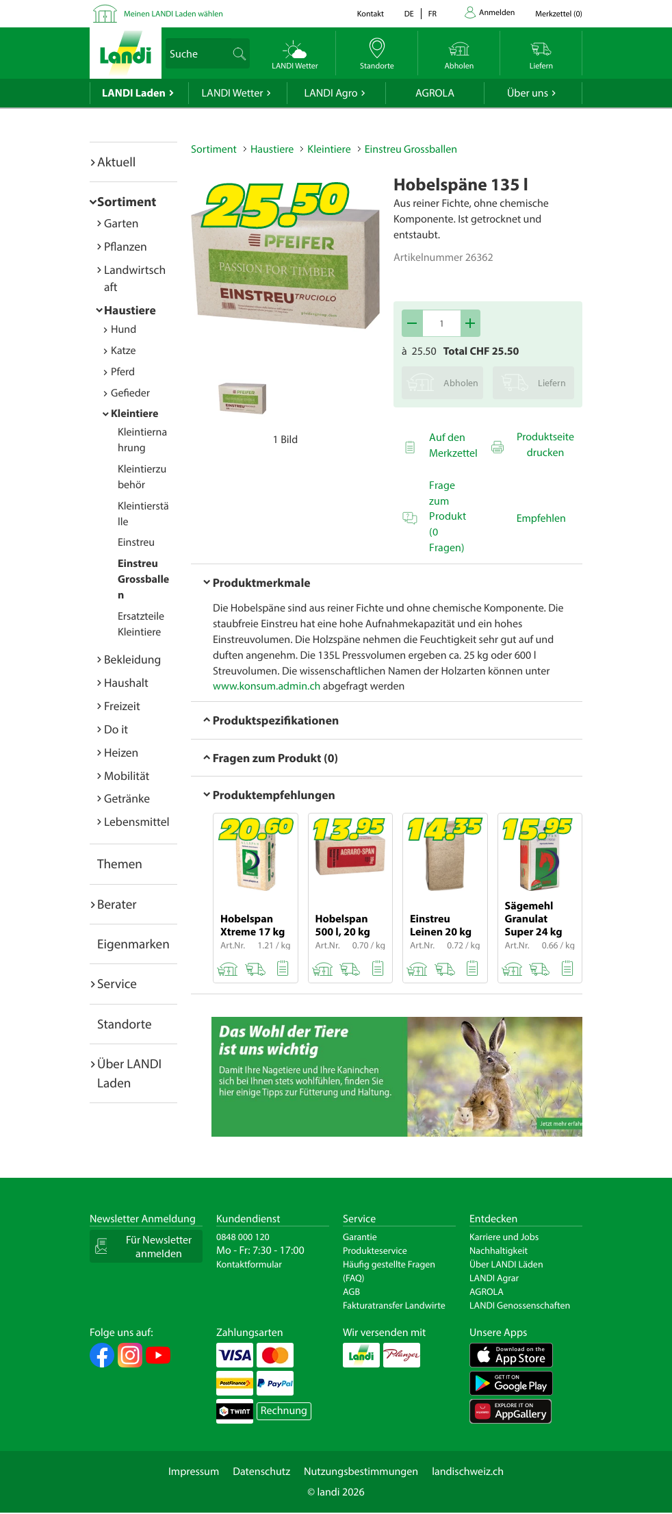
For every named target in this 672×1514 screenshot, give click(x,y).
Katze (123, 350)
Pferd (123, 372)
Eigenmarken (133, 943)
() (558, 14)
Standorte (124, 1023)
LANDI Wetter (232, 93)
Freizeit (122, 706)
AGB (351, 1291)
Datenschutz (261, 1471)
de (409, 14)
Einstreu (136, 542)
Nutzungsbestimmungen (361, 1471)
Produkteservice (375, 1250)
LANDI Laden (134, 93)
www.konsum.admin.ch (266, 686)
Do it (116, 729)
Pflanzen (125, 246)
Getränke (127, 798)
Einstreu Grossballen (143, 579)
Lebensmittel (137, 821)
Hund (123, 329)
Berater (117, 904)
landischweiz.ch (468, 1471)
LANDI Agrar (494, 1278)
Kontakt (370, 14)
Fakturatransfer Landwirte (394, 1305)
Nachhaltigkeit (498, 1250)
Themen (119, 863)
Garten (121, 223)
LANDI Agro (330, 93)
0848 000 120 (243, 1237)
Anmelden (497, 13)
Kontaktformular (249, 1264)
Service (117, 983)
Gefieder (130, 393)
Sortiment (126, 201)
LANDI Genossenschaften (519, 1305)
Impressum (193, 1471)
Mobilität (126, 775)
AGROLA (434, 93)
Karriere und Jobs (504, 1237)
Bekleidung (132, 659)
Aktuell (116, 161)
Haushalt (126, 682)
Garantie (360, 1237)
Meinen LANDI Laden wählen (173, 14)
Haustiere (130, 310)
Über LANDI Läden (506, 1264)
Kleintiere (134, 413)
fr (432, 14)
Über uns (527, 93)
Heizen (121, 752)
